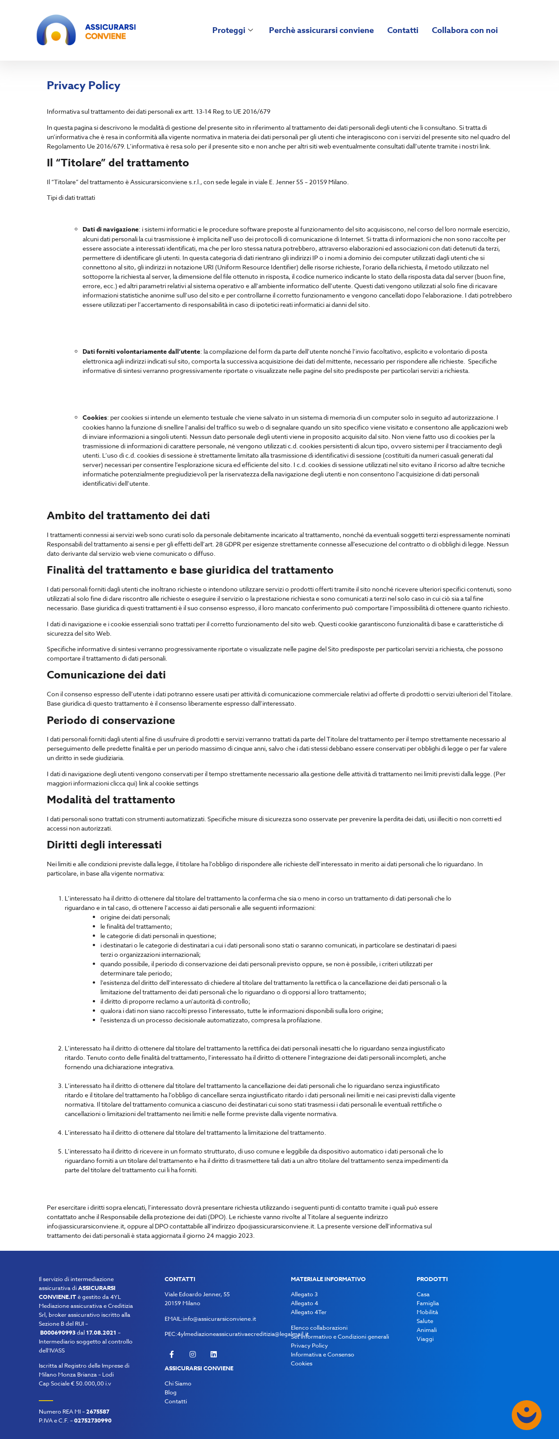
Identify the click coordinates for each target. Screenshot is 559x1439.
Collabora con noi (465, 30)
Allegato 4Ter (309, 1312)
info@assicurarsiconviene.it (219, 1319)
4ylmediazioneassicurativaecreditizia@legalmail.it (243, 1334)
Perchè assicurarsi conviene (321, 30)
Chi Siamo (178, 1383)
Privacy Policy (309, 1345)
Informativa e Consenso (322, 1354)
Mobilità (427, 1312)
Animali (427, 1330)
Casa (423, 1294)
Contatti (402, 30)
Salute (425, 1321)
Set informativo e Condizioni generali (340, 1336)
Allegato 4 (304, 1303)
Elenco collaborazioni (319, 1327)
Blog (171, 1392)
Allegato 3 (304, 1294)
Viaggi (425, 1339)
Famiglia (428, 1303)
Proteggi (232, 30)
